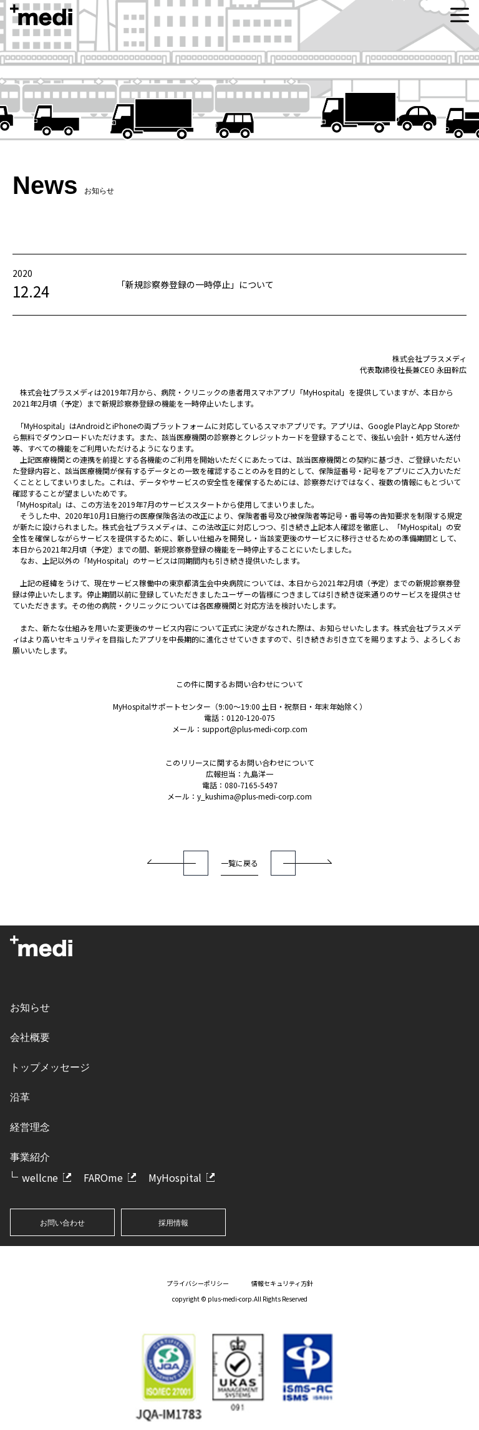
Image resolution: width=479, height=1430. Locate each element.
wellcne (40, 1177)
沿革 (20, 1097)
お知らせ (30, 1007)
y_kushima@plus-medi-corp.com (254, 796)
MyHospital (174, 1177)
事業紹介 (30, 1157)
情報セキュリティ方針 (282, 1283)
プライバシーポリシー (198, 1283)
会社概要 (30, 1037)
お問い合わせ (62, 1223)
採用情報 (173, 1223)
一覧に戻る (239, 863)
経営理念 (30, 1127)
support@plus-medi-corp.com (254, 728)
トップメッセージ (50, 1067)
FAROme (103, 1177)
